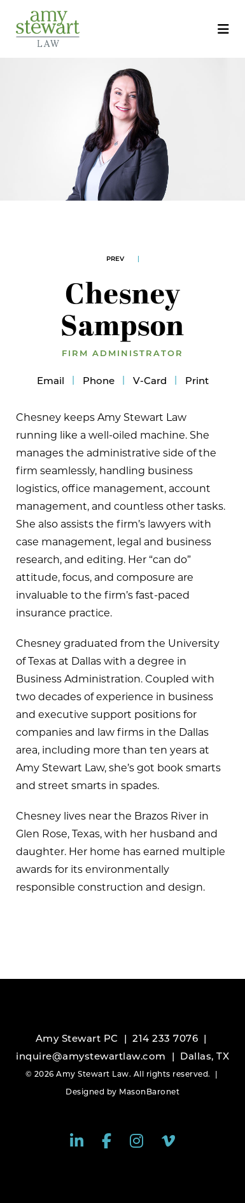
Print (197, 381)
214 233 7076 (165, 1038)
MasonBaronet (149, 1091)
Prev (115, 259)
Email (50, 381)
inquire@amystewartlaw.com (91, 1056)
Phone (99, 381)
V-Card (150, 381)
